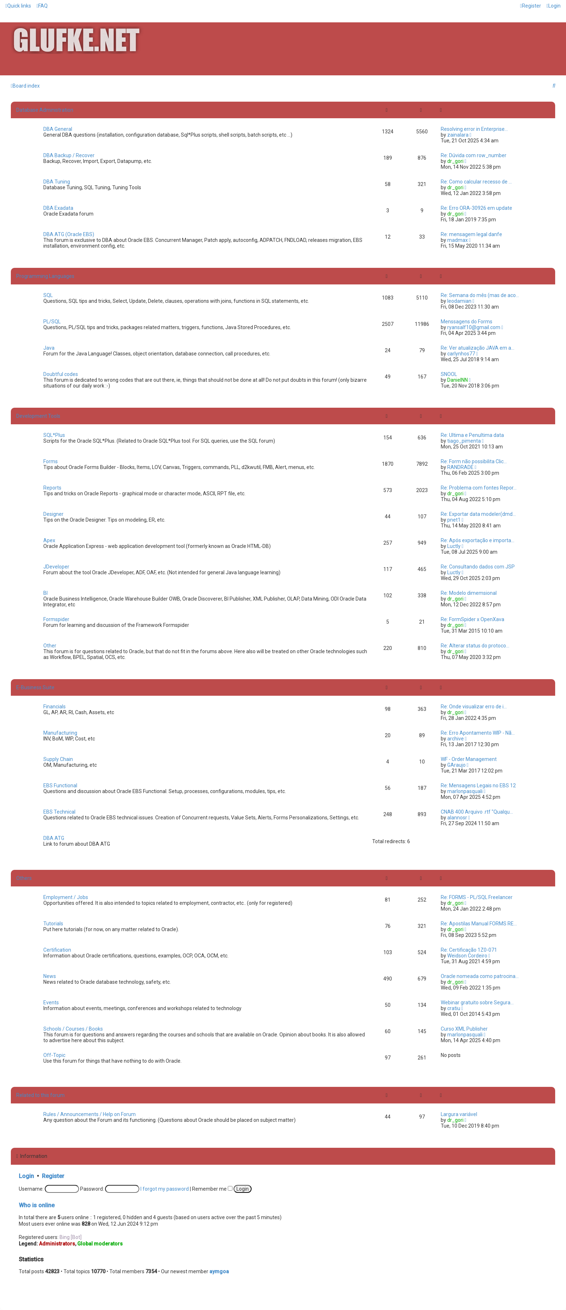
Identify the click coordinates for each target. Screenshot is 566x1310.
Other (49, 646)
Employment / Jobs (65, 897)
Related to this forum (40, 1095)
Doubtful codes (60, 374)
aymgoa (219, 1271)
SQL (48, 295)
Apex (49, 540)
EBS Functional (60, 785)
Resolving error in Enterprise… (474, 129)
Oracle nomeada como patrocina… (480, 976)
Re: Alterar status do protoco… (475, 646)
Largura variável (459, 1114)
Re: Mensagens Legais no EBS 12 (478, 785)
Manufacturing (60, 733)
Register (53, 1176)
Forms (50, 461)
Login (26, 1176)
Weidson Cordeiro (467, 956)
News (49, 976)
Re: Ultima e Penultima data (472, 435)
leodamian (459, 301)
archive (455, 739)
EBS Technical (59, 812)
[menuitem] (42, 6)
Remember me (212, 1189)
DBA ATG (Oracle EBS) (68, 234)
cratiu (453, 1008)
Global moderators (100, 1244)
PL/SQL (52, 321)
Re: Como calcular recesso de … (476, 182)
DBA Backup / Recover (69, 155)
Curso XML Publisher (464, 1029)
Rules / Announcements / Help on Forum (89, 1114)
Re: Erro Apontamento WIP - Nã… (478, 733)
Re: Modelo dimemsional (469, 593)
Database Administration (44, 110)
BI (45, 593)
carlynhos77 (461, 354)
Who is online (37, 1205)
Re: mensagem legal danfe (471, 234)
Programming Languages (45, 276)
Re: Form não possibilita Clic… (474, 461)
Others (24, 878)
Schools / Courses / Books (73, 1029)
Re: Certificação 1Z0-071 (469, 950)
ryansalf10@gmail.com (473, 327)
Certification (57, 950)
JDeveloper (56, 567)
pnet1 (454, 520)
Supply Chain (58, 759)
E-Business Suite (35, 687)
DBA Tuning (56, 182)
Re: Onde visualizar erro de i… (474, 706)
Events (51, 1002)
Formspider (56, 619)
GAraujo (456, 765)
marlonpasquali (465, 791)
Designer (53, 514)
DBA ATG (53, 838)
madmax (457, 240)
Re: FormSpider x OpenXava (472, 619)
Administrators (57, 1244)
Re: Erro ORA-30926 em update (476, 208)
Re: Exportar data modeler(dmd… (478, 514)
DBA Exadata (58, 208)
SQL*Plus (54, 435)
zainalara (458, 135)
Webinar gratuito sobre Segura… (477, 1002)
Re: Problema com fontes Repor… (479, 488)
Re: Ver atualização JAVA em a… (477, 348)
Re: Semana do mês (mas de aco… (480, 295)
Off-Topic (54, 1055)
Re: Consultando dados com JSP (478, 567)
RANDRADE (460, 467)
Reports (52, 488)
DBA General (57, 129)
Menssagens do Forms (466, 321)
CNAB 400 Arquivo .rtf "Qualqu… (477, 812)
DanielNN (457, 380)
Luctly (454, 546)
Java (49, 348)
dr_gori (455, 161)
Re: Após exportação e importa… (477, 540)
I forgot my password (164, 1189)
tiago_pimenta (464, 441)
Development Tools (38, 416)
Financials (54, 706)
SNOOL (449, 374)
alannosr (457, 817)
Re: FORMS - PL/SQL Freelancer (477, 897)
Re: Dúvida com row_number (473, 155)
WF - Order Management (469, 759)
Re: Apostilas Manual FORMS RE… (479, 923)
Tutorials (53, 923)
